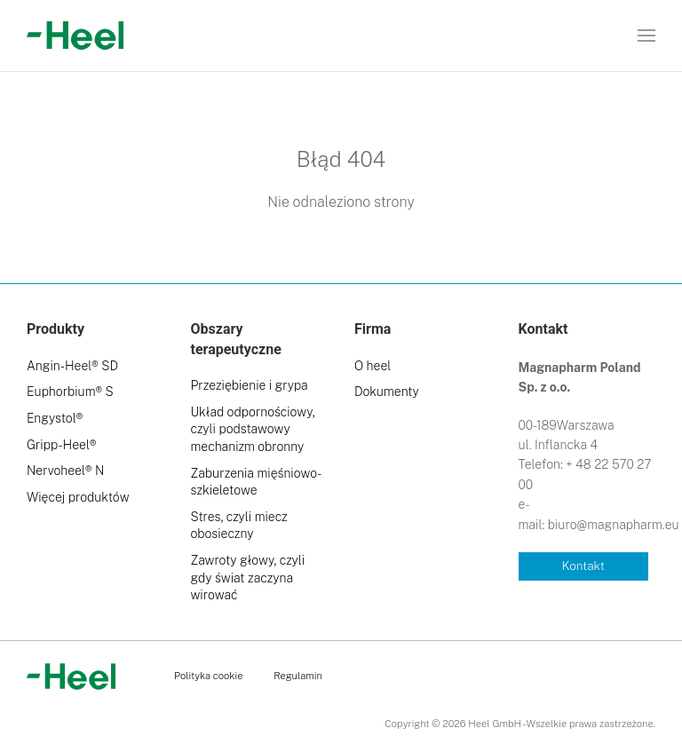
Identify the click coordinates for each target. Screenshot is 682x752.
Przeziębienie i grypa (249, 385)
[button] (646, 35)
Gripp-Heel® (61, 445)
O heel (372, 366)
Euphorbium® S (70, 391)
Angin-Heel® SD (72, 366)
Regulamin (298, 675)
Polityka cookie (208, 675)
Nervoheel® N (65, 470)
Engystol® (55, 418)
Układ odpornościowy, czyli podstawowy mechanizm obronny (253, 429)
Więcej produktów (78, 497)
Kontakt (583, 565)
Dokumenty (386, 391)
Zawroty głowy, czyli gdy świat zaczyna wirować (248, 577)
